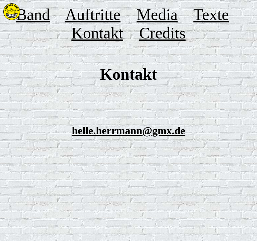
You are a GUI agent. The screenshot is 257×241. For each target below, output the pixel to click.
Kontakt (97, 33)
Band (33, 14)
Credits (162, 33)
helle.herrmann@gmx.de (128, 131)
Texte (211, 14)
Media (157, 14)
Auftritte (92, 14)
